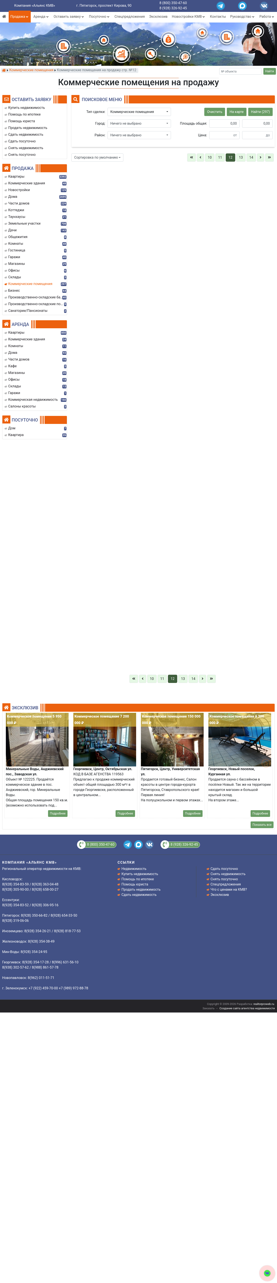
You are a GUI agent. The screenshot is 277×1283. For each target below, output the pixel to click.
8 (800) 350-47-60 (173, 3)
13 (241, 157)
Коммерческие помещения (31, 70)
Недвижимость (133, 869)
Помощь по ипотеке (137, 879)
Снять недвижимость (228, 874)
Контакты (218, 16)
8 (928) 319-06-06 (188, 1228)
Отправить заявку (116, 994)
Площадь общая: (193, 123)
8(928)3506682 (117, 850)
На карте (237, 112)
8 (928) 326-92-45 (173, 8)
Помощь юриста (134, 884)
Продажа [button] (19, 16)
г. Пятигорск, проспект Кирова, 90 (104, 5)
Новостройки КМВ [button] (189, 16)
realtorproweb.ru (263, 1004)
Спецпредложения (129, 16)
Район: (100, 135)
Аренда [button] (41, 16)
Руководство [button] (242, 16)
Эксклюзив (158, 16)
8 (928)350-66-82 (258, 1105)
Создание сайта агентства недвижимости (247, 1008)
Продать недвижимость (141, 889)
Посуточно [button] (99, 16)
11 (220, 157)
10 (210, 157)
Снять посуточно (224, 879)
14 (251, 157)
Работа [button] (267, 16)
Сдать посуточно (224, 869)
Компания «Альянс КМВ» (34, 5)
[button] (139, 112)
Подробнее (125, 1050)
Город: (100, 123)
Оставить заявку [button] (69, 16)
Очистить (214, 112)
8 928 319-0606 (185, 850)
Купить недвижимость (139, 874)
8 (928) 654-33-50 (119, 1228)
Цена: (202, 135)
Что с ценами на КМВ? (229, 889)
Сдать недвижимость (138, 895)
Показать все (262, 824)
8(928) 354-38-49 (258, 1228)
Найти (269, 71)
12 (230, 157)
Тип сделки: (95, 112)
